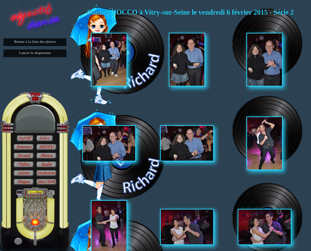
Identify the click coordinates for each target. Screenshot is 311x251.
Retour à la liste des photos (35, 41)
